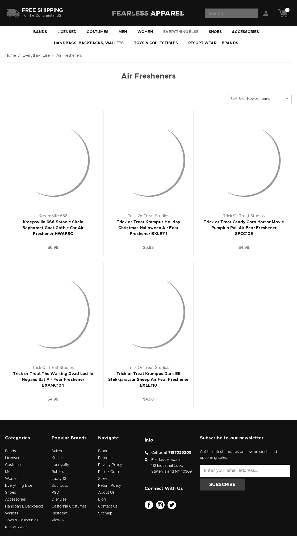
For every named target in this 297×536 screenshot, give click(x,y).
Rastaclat (60, 513)
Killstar (57, 458)
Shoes (218, 32)
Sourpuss (60, 486)
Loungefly (60, 465)
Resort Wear (202, 43)
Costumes (100, 32)
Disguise (59, 499)
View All (58, 520)
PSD (55, 492)
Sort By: (237, 99)
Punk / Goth (108, 472)
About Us (106, 492)
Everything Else (183, 32)
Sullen (57, 451)
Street (103, 479)
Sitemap (105, 513)
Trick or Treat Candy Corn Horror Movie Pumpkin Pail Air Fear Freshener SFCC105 (244, 228)
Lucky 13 (59, 479)
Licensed (69, 32)
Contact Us (108, 506)
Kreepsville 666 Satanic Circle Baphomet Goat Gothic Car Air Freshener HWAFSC (52, 228)
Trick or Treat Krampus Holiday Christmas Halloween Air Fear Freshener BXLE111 (149, 228)
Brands (232, 43)
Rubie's (58, 472)
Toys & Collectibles (158, 43)
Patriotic (105, 458)
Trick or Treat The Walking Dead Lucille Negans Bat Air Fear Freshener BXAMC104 (53, 379)
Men (125, 32)
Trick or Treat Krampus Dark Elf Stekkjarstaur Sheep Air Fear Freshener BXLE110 (148, 379)
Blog (102, 499)
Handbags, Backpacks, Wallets (91, 43)
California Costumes (69, 506)
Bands (42, 32)
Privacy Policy (110, 465)
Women (147, 32)
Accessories (248, 32)
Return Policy (109, 486)
